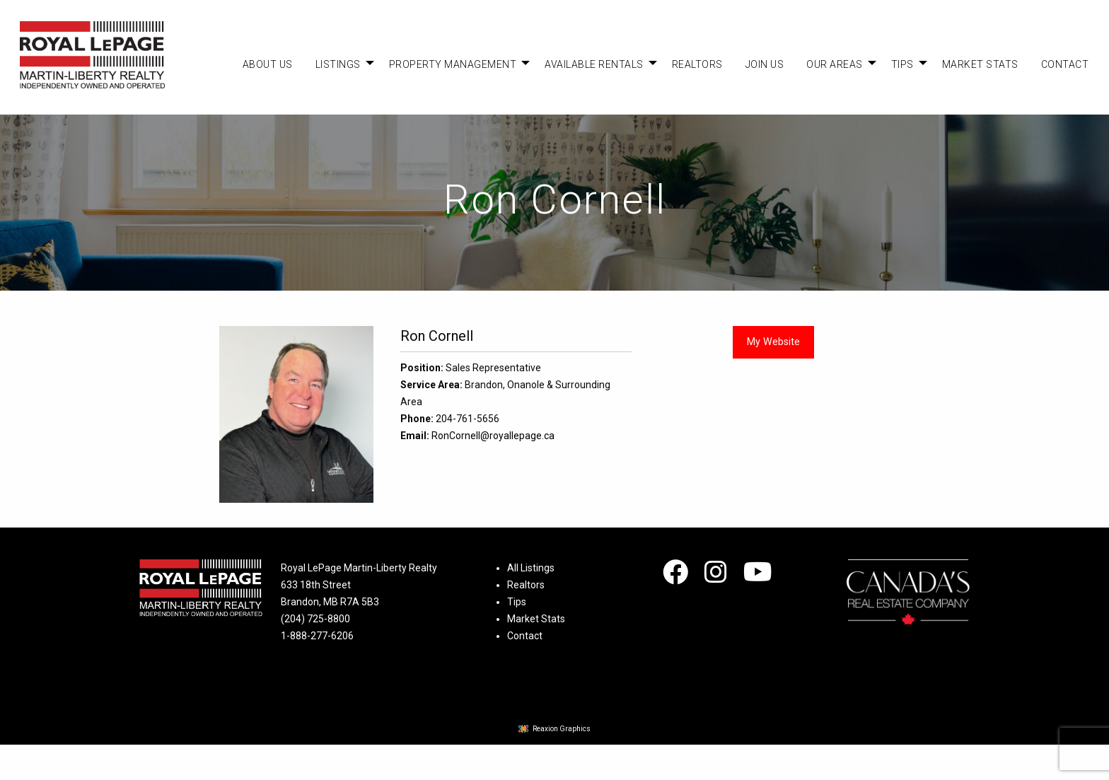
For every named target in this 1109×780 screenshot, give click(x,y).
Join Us (764, 64)
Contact (1065, 64)
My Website (773, 342)
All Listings (530, 568)
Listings (338, 64)
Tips (902, 64)
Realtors (697, 64)
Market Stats (980, 64)
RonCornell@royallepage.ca (492, 435)
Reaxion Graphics (562, 729)
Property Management (453, 64)
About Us (268, 64)
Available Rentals (594, 64)
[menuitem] (267, 64)
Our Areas (834, 64)
